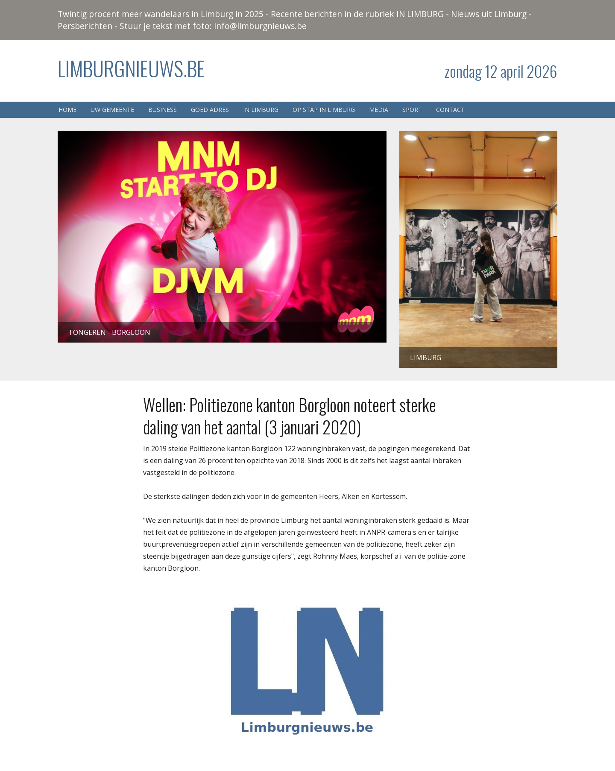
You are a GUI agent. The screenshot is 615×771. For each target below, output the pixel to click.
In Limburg (260, 110)
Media (378, 110)
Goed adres (210, 110)
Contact (450, 110)
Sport (412, 110)
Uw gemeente (112, 110)
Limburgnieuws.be (131, 68)
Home (67, 110)
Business (162, 110)
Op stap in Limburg (324, 110)
